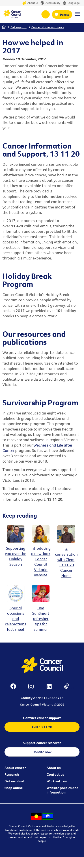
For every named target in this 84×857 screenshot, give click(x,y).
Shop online (13, 788)
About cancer (15, 767)
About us (30, 3)
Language (71, 3)
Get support (19, 27)
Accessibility (50, 3)
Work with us (57, 781)
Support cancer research (42, 743)
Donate (64, 14)
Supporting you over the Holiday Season (15, 553)
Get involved (14, 781)
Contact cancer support (42, 718)
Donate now (42, 752)
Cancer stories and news (47, 27)
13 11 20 (45, 14)
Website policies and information (62, 790)
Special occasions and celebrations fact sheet (15, 616)
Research (11, 774)
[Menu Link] (77, 16)
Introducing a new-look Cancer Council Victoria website (41, 558)
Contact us (55, 774)
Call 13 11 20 (42, 727)
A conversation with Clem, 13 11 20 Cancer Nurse (66, 559)
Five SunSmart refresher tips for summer (41, 616)
